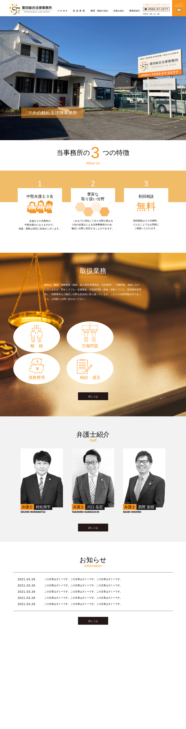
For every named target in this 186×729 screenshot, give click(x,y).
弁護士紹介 (118, 10)
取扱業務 (79, 10)
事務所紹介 (134, 10)
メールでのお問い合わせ (179, 5)
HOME (63, 10)
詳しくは (93, 367)
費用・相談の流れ (99, 10)
